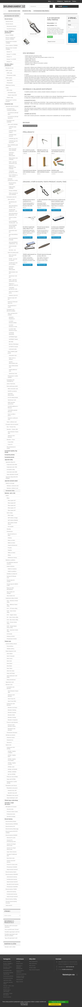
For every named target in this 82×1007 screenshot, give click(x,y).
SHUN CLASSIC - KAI (13, 218)
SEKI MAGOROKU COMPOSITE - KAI (13, 243)
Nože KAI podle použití (13, 252)
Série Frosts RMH (12, 701)
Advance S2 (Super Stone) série (11, 844)
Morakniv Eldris (11, 715)
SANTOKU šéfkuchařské (11, 394)
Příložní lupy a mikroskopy (11, 800)
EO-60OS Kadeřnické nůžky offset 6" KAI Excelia (28, 228)
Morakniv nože (9, 684)
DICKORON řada (12, 92)
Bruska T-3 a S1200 (11, 59)
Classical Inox (10, 740)
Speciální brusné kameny (12, 884)
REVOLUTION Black (13, 344)
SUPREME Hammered (11, 333)
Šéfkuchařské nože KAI (13, 272)
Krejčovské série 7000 (12, 467)
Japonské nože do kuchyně (12, 106)
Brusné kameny (8, 819)
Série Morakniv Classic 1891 (13, 432)
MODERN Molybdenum (12, 318)
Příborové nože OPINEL (12, 776)
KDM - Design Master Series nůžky (12, 627)
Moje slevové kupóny (34, 969)
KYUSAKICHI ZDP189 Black (13, 113)
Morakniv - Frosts (11, 439)
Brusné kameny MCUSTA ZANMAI (12, 832)
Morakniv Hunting (12, 717)
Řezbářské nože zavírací (12, 795)
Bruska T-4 (9, 56)
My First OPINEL (12, 774)
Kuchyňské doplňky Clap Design (11, 451)
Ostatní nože (8, 641)
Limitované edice (13, 349)
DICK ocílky (9, 90)
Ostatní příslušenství (12, 545)
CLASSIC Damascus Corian (13, 326)
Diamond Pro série (11, 837)
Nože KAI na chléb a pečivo (13, 292)
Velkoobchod (19, 979)
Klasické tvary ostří (12, 790)
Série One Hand (10, 670)
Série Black (9, 666)
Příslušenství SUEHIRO (12, 886)
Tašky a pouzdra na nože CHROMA (13, 193)
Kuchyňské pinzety (9, 457)
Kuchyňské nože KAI (11, 197)
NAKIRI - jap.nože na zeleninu (13, 259)
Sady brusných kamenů (12, 869)
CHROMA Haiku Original (12, 131)
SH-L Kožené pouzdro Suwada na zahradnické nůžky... (29, 151)
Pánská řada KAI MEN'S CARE (12, 584)
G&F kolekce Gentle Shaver (12, 523)
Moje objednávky (33, 961)
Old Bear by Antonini (10, 735)
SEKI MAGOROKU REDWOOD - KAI (13, 214)
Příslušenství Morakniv (12, 732)
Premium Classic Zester (12, 811)
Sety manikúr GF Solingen (11, 592)
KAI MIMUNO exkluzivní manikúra (12, 563)
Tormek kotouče (9, 23)
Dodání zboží (19, 963)
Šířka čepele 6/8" (12, 505)
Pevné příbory (10, 646)
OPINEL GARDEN (12, 771)
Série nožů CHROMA (13, 124)
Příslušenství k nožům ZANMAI (13, 376)
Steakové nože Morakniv (11, 436)
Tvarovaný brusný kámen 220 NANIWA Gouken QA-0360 (58, 151)
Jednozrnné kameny (11, 891)
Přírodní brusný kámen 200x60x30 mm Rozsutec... (43, 228)
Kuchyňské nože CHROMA (10, 121)
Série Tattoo (9, 668)
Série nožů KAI (11, 199)
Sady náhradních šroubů (12, 474)
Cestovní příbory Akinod (11, 643)
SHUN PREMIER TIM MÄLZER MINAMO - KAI (13, 227)
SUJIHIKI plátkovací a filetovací (13, 407)
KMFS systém (9, 77)
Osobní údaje (32, 967)
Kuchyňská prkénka (10, 454)
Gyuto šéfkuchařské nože (13, 366)
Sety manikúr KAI (11, 595)
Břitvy (8, 498)
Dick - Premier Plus (11, 426)
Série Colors (9, 658)
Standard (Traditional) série (12, 855)
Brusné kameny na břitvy (12, 534)
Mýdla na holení (11, 542)
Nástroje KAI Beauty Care (11, 577)
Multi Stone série (10, 858)
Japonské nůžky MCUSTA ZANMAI (12, 477)
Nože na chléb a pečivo (11, 415)
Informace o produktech (9, 921)
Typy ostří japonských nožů (11, 938)
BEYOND (11, 341)
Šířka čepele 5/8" (12, 503)
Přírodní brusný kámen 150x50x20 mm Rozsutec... (29, 201)
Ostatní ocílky (10, 97)
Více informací (24, 1004)
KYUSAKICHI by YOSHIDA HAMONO (11, 109)
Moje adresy (32, 965)
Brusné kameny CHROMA (12, 183)
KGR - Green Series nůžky (11, 611)
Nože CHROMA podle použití (13, 145)
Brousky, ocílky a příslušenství (9, 65)
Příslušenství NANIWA (12, 867)
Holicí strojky (10, 512)
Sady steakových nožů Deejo (12, 676)
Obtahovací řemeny (10, 85)
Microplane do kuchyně (11, 806)
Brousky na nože (9, 68)
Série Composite (10, 656)
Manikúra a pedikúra (10, 560)
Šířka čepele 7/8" (12, 508)
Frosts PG (10, 444)
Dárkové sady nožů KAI (12, 298)
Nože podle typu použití (12, 386)
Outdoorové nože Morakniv (11, 704)
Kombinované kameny (12, 879)
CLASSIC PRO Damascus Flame (13, 329)
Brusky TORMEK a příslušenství (9, 32)
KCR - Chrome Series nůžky (12, 623)
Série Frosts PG (11, 698)
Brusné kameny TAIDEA (11, 889)
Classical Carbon (11, 737)
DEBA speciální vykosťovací (11, 403)
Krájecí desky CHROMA (12, 187)
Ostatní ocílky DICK (12, 95)
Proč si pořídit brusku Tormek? (12, 929)
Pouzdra (10, 547)
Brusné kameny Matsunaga (12, 828)
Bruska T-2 (9, 61)
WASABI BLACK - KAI (13, 202)
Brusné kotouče (9, 19)
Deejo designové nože (11, 651)
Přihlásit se (60, 1)
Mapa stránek (19, 981)
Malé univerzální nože (13, 388)
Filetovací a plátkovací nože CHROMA (12, 167)
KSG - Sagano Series (12, 614)
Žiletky (9, 555)
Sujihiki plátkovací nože (13, 370)
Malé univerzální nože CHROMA (12, 149)
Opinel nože (8, 745)
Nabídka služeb (10, 944)
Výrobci (7, 911)
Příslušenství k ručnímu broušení (11, 100)
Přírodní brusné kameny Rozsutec (11, 902)
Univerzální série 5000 (12, 472)
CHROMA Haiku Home (12, 127)
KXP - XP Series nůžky (12, 608)
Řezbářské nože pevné (12, 788)
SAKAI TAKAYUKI (11, 383)
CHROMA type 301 (13, 138)
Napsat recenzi (51, 41)
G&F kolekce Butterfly (13, 520)
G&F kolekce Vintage (13, 517)
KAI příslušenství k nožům (12, 306)
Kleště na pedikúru (12, 571)
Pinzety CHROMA (13, 190)
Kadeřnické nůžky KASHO (12, 598)
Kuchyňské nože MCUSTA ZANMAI (11, 310)
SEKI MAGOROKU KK (13, 235)
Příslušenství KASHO (12, 638)
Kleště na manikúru (12, 568)
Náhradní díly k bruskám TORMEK (11, 48)
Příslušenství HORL (11, 75)
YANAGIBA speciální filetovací (12, 411)
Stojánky (10, 550)
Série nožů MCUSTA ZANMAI (12, 314)
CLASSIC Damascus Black (13, 322)
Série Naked (9, 653)
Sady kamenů (9, 905)
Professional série (11, 814)
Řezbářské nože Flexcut (11, 785)
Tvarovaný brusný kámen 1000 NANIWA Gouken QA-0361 (29, 172)
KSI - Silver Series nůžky (12, 617)
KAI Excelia (9, 633)
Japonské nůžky (9, 459)
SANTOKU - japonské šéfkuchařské (12, 154)
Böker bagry (10, 515)
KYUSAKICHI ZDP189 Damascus (13, 117)
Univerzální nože (13, 355)
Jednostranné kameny (12, 876)
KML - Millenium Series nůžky (12, 605)
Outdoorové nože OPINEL (11, 748)
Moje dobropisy (33, 963)
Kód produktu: (50, 23)
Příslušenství (10, 82)
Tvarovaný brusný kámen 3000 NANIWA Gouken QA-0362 (44, 172)
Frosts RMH (10, 442)
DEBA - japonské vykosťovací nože (13, 162)
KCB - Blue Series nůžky (12, 619)
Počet (69, 24)
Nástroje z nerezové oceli (12, 485)
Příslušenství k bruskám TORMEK (11, 42)
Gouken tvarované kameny (11, 861)
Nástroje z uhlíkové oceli (12, 488)
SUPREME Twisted (13, 339)
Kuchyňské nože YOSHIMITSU (10, 380)
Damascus (9, 742)
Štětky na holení (11, 552)
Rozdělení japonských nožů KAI (12, 931)
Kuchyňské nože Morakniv (10, 687)
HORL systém (9, 70)
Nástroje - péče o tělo (10, 493)
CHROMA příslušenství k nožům (13, 179)
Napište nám (67, 1)
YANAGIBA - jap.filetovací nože (13, 172)
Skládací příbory (10, 648)
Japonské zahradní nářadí (11, 480)
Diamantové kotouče (11, 26)
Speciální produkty (11, 816)
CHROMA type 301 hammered (13, 141)
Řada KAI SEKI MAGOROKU (10, 588)
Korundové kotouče (11, 28)
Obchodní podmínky (21, 974)
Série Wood (9, 663)
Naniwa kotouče (9, 21)
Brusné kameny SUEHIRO (12, 874)
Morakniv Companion (13, 719)
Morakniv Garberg (12, 710)
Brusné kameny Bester (11, 821)
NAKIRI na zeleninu (12, 391)
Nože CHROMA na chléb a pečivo (13, 175)
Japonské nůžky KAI (10, 462)
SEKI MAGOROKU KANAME (13, 239)
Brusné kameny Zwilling (11, 899)
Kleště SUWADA (10, 566)
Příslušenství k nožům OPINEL (12, 782)
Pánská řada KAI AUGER (11, 581)
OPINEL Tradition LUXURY (12, 763)
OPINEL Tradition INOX (12, 756)
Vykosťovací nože (13, 373)
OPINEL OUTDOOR (12, 769)
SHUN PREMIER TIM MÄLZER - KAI (13, 222)
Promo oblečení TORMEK (12, 45)
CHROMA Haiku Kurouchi (12, 135)
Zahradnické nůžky (10, 490)
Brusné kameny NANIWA (11, 835)
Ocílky (7, 87)
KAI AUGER (10, 526)
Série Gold (9, 661)
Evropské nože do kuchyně (12, 424)
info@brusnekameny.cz (67, 969)
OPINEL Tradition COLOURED (12, 759)
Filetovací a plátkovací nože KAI (13, 284)
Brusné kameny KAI (10, 826)
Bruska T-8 (9, 51)
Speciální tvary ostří (12, 793)
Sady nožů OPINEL (11, 779)
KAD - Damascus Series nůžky (12, 601)
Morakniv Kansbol (12, 712)
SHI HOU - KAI (12, 250)
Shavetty (9, 529)
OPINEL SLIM (11, 766)
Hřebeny (10, 537)
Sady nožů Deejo (11, 673)
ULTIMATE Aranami (13, 346)
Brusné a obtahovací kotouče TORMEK (10, 38)
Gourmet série (10, 809)
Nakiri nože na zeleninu (12, 358)
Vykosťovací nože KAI (13, 276)
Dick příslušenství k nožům (11, 447)
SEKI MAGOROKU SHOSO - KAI (13, 206)
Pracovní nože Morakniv (12, 722)
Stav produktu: (50, 25)
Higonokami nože (10, 682)
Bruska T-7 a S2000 (11, 54)
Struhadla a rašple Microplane (9, 803)
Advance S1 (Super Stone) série (11, 848)
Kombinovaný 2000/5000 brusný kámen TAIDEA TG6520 (58, 228)
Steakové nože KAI (13, 295)
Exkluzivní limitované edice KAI (12, 302)
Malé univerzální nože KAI (12, 255)
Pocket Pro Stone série (12, 864)
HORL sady (9, 73)
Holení (7, 495)
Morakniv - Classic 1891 (12, 429)
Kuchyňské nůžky (11, 469)
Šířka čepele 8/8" (12, 510)
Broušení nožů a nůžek (10, 946)
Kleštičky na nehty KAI (12, 573)
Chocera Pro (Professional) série (11, 841)
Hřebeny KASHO (11, 636)
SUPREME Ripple (13, 336)
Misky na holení (11, 540)
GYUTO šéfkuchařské (13, 397)
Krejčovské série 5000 (12, 464)
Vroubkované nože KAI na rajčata (13, 263)
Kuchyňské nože (9, 104)
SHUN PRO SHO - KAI (13, 231)
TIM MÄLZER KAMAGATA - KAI (13, 210)
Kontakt (18, 961)
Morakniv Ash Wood (12, 707)
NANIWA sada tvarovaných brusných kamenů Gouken (57, 172)
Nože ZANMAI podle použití (12, 352)
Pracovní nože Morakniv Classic (12, 725)
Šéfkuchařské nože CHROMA (13, 158)
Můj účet (32, 959)
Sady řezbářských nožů (12, 797)
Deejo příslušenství (11, 679)
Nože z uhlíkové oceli (12, 422)
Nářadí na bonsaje (10, 483)
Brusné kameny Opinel (11, 872)
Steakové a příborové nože (13, 418)
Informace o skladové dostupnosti (19, 967)
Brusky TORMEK (10, 35)
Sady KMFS (9, 80)
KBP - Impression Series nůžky (12, 630)
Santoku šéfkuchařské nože (13, 362)
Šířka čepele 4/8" (12, 500)
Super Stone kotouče (11, 851)
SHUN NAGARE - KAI (13, 247)
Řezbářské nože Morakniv (11, 729)
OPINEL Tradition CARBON (12, 752)
